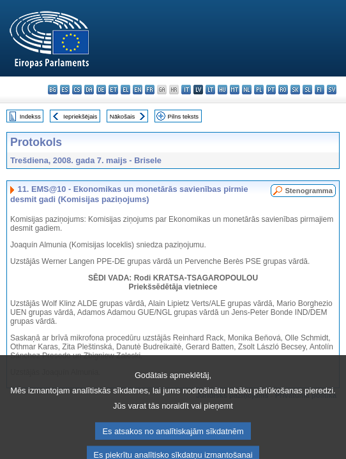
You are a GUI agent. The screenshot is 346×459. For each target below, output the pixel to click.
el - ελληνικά (125, 89)
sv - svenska (331, 89)
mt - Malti (234, 89)
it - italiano (186, 89)
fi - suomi (319, 89)
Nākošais (122, 116)
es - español (65, 89)
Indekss (30, 116)
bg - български (52, 89)
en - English (137, 89)
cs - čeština (77, 89)
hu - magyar (222, 89)
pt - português (271, 89)
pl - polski (259, 89)
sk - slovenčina (295, 89)
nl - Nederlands (247, 89)
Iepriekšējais (80, 116)
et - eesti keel (113, 89)
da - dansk (89, 89)
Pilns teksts (183, 116)
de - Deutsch (101, 89)
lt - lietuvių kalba (210, 89)
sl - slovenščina (307, 89)
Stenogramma (309, 190)
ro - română (283, 89)
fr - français (149, 89)
